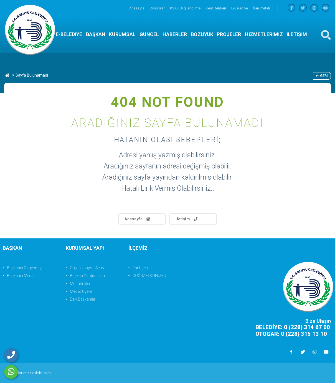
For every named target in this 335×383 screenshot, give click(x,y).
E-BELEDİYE (69, 34)
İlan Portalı (261, 8)
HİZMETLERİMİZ (264, 34)
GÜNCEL (149, 34)
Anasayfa (137, 8)
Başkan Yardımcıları (87, 275)
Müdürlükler (80, 283)
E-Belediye (240, 8)
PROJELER (229, 34)
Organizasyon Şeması (89, 268)
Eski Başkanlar (82, 299)
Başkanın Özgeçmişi (24, 268)
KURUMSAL (122, 34)
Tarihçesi (141, 268)
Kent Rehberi (216, 8)
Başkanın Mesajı (21, 275)
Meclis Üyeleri (81, 291)
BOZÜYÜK (202, 34)
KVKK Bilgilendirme (185, 8)
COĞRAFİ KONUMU (149, 275)
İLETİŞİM (296, 34)
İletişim (187, 219)
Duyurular (158, 8)
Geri (322, 76)
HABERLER (175, 34)
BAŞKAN (95, 34)
